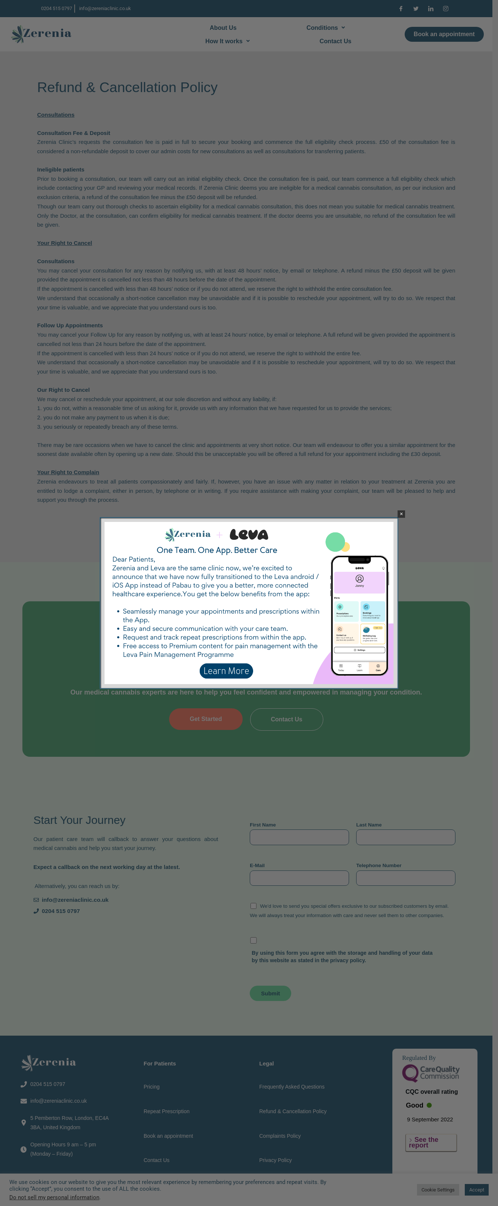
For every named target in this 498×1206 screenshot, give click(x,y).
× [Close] (401, 514)
